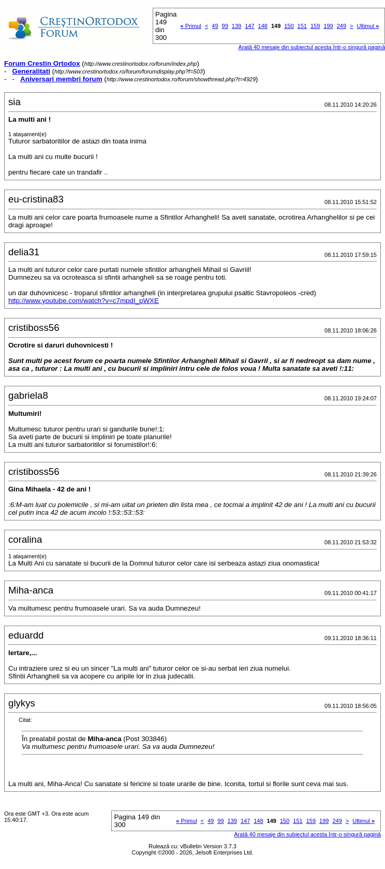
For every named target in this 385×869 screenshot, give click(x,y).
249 (341, 26)
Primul (191, 26)
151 (302, 26)
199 (328, 26)
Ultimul (368, 26)
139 (236, 26)
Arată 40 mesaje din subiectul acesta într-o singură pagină (307, 834)
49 (215, 26)
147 (249, 26)
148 (263, 26)
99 (225, 26)
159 (315, 26)
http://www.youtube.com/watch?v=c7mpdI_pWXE (83, 301)
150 (288, 26)
